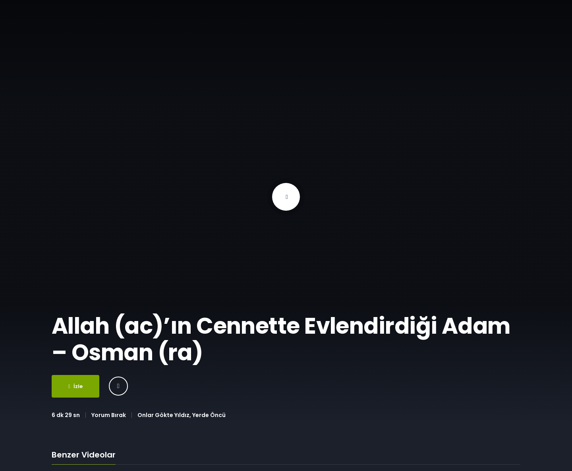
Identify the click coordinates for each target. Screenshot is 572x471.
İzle (75, 386)
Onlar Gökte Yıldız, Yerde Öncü (181, 415)
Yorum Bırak (108, 415)
